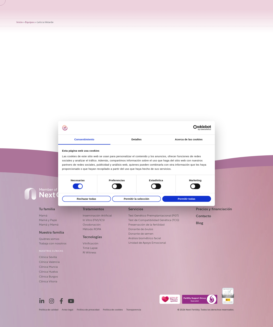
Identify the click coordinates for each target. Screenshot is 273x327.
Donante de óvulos (140, 229)
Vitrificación (90, 243)
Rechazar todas (86, 198)
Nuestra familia (51, 232)
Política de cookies (113, 309)
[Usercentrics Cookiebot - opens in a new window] (196, 127)
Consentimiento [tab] (84, 139)
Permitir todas (186, 198)
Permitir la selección (136, 198)
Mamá (43, 215)
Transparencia (133, 309)
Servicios (135, 209)
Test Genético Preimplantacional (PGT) (153, 215)
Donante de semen (140, 233)
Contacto (203, 216)
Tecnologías (92, 237)
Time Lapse (90, 248)
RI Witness (89, 252)
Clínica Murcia (48, 266)
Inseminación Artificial (97, 215)
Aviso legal (67, 309)
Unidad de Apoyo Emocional (147, 242)
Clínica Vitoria (48, 281)
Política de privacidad (88, 309)
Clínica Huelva (48, 271)
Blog (199, 223)
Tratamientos (93, 209)
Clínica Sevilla (48, 257)
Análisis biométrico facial (144, 238)
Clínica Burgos (48, 276)
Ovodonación (92, 224)
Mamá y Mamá (48, 224)
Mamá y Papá (48, 220)
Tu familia (47, 209)
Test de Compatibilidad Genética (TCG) (153, 220)
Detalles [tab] (136, 139)
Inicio (19, 22)
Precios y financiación (214, 209)
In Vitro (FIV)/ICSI (94, 220)
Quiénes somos (49, 239)
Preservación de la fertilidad (146, 224)
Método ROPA (92, 229)
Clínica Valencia (49, 262)
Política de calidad (48, 309)
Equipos (30, 22)
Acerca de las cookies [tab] (189, 139)
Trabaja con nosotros (52, 243)
